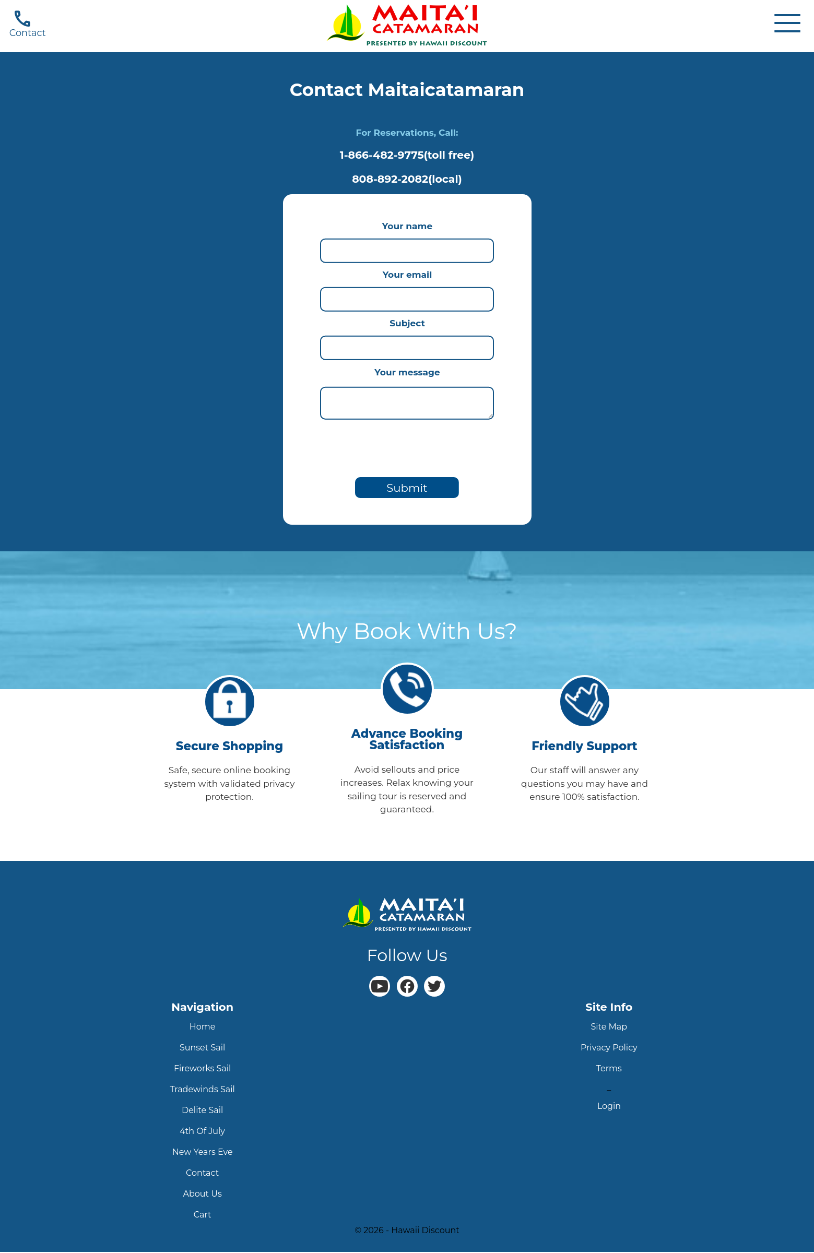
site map (609, 1028)
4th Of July (202, 1132)
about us (202, 1195)
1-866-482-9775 (407, 154)
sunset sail (202, 1049)
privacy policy (609, 1049)
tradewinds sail (202, 1090)
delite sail (202, 1111)
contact (202, 1174)
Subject (407, 323)
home (203, 1028)
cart (202, 1216)
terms (609, 1069)
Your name (407, 226)
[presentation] (407, 446)
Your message (407, 372)
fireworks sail (202, 1069)
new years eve (202, 1153)
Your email (407, 274)
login (609, 1107)
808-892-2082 (407, 178)
